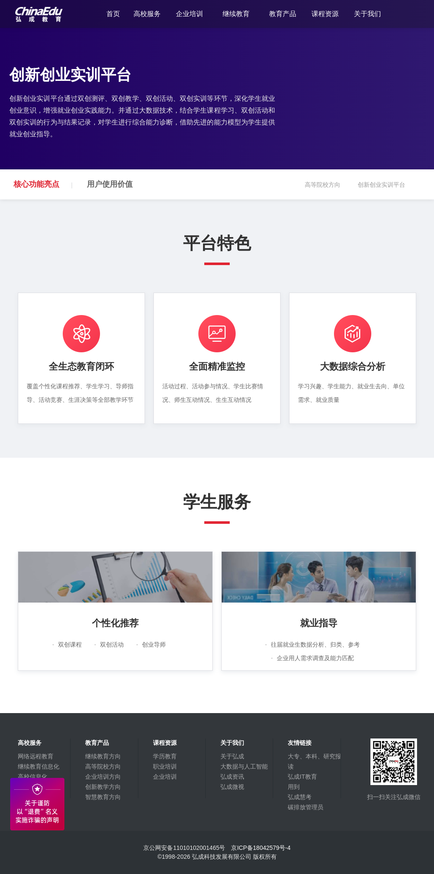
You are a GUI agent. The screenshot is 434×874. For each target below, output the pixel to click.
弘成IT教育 (302, 776)
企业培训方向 (103, 776)
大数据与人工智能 (244, 766)
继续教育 (236, 13)
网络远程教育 (35, 756)
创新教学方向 (103, 786)
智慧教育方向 (103, 797)
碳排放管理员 (305, 807)
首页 (113, 13)
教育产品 (282, 13)
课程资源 (325, 13)
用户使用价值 (110, 184)
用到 (294, 786)
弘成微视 (232, 786)
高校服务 (147, 13)
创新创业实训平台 (387, 190)
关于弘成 (232, 756)
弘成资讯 (232, 776)
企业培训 (189, 13)
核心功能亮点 (36, 184)
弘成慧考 (300, 797)
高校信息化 (32, 776)
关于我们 (367, 13)
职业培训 (165, 766)
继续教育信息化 (38, 766)
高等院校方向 (328, 190)
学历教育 (165, 756)
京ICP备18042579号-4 (260, 847)
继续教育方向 (103, 756)
